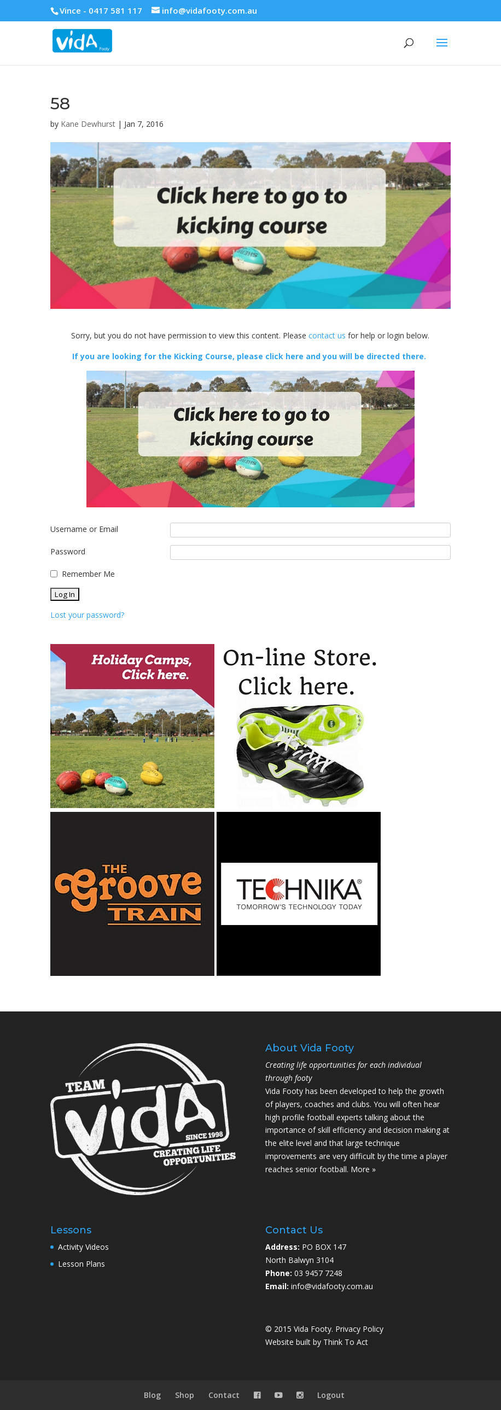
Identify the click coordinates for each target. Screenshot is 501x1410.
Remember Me (88, 574)
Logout (331, 1395)
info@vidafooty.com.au (332, 1286)
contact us (327, 335)
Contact (224, 1395)
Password (67, 551)
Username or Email (84, 529)
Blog (152, 1395)
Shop (184, 1395)
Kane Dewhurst (88, 124)
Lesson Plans (81, 1264)
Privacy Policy (359, 1329)
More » (363, 1169)
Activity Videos (83, 1247)
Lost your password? (87, 615)
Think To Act (345, 1342)
